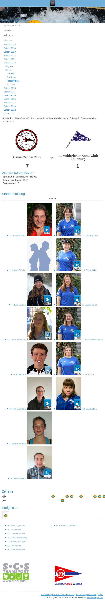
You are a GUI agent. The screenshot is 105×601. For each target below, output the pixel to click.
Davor (7, 113)
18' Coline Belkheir (16, 533)
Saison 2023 (10, 52)
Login (100, 594)
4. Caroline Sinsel (18, 443)
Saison (8, 70)
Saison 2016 (10, 95)
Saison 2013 (10, 106)
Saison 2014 (10, 102)
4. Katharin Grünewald (93, 339)
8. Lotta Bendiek (90, 235)
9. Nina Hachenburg (17, 339)
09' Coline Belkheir (16, 549)
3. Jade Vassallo (19, 478)
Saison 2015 (10, 99)
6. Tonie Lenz (20, 374)
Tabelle (7, 30)
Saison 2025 (10, 44)
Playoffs (9, 66)
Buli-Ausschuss (59, 594)
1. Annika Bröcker (18, 270)
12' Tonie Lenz (14, 545)
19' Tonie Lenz (14, 529)
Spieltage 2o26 (11, 25)
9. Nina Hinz (88, 374)
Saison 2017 (10, 91)
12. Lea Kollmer (90, 409)
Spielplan (11, 77)
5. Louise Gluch (89, 305)
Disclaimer (91, 594)
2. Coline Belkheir (18, 235)
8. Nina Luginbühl (18, 409)
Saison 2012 (10, 110)
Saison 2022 (10, 55)
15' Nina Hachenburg (17, 537)
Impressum (80, 594)
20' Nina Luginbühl (16, 525)
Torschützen (13, 81)
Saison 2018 (10, 88)
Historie (7, 40)
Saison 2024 (10, 48)
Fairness (8, 35)
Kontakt (70, 594)
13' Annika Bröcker (16, 541)
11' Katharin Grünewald (67, 525)
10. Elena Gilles (90, 270)
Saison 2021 (10, 59)
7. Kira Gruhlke (19, 305)
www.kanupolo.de (95, 597)
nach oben (46, 594)
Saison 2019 (10, 62)
